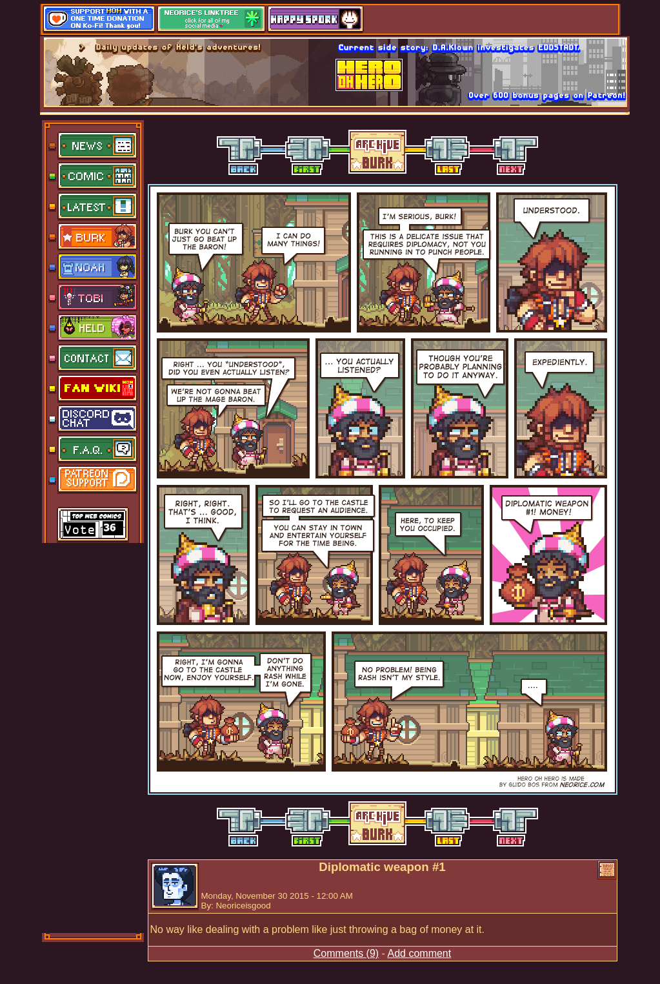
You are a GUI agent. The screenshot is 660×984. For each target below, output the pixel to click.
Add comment (419, 953)
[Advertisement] (93, 736)
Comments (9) (346, 953)
